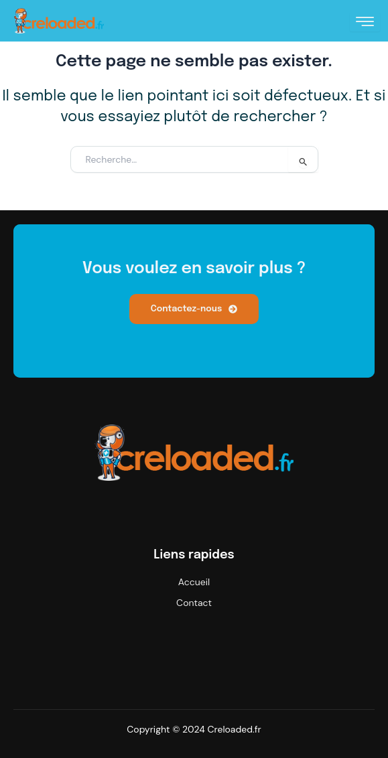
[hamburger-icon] (365, 22)
